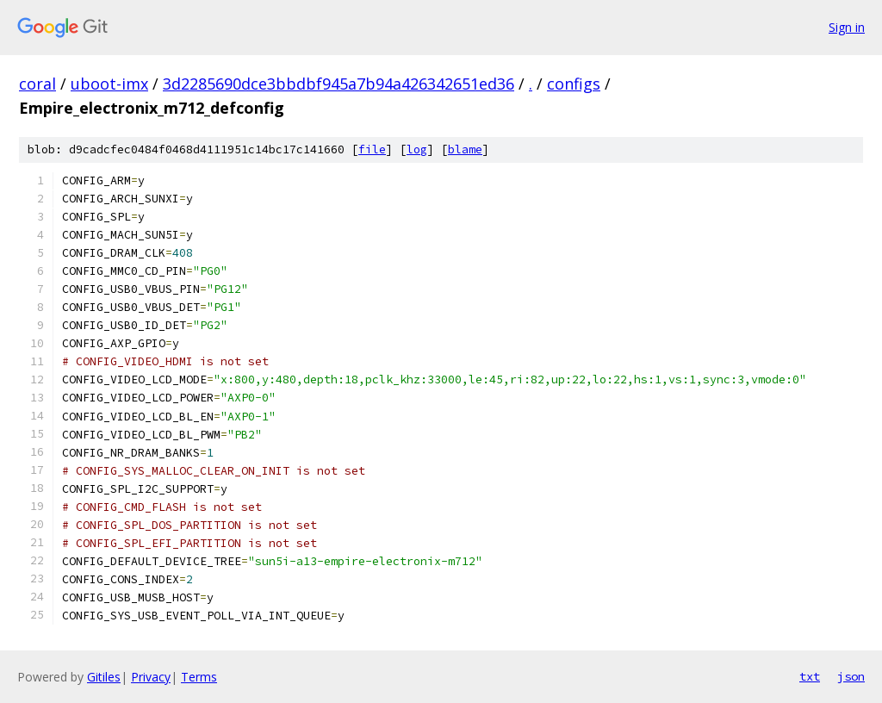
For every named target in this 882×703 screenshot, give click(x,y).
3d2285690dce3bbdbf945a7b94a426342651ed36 (338, 83)
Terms (199, 677)
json (851, 676)
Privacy (151, 677)
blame (465, 149)
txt (809, 676)
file (372, 149)
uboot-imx (109, 83)
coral (37, 83)
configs (573, 83)
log (417, 149)
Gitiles (104, 677)
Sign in (847, 27)
